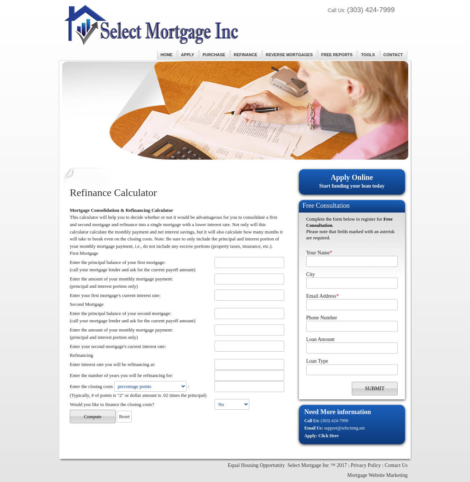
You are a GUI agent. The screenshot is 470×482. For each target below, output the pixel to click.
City (310, 274)
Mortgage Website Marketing (377, 475)
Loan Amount (320, 339)
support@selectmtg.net (344, 428)
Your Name (319, 253)
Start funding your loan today (352, 181)
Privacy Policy (366, 465)
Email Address (322, 296)
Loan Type (317, 361)
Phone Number (321, 317)
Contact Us (396, 465)
